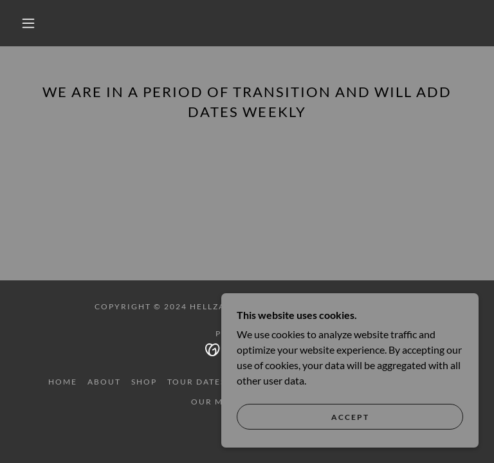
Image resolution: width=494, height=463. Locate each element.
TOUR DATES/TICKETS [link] (218, 381)
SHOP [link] (144, 381)
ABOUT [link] (104, 381)
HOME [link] (62, 381)
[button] (28, 23)
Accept (350, 417)
